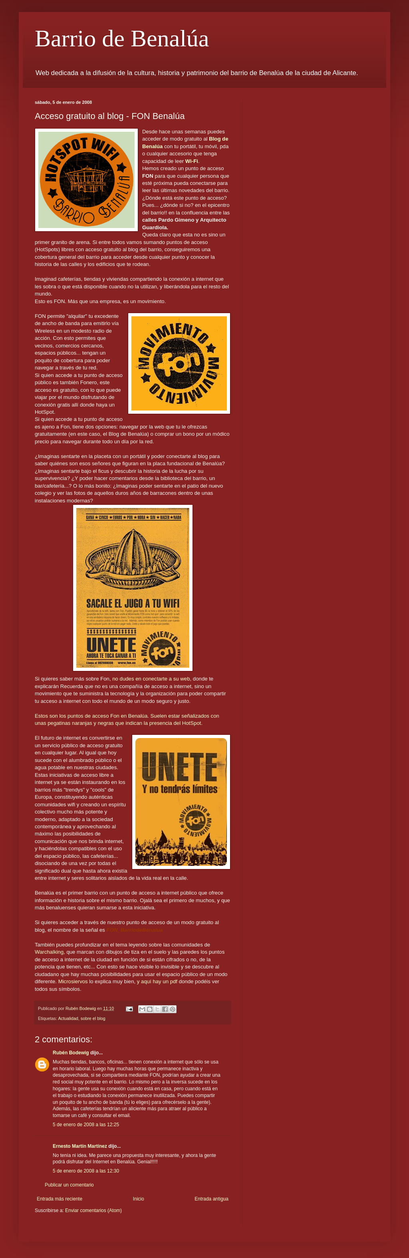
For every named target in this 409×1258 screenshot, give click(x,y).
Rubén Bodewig (71, 1053)
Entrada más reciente (59, 1199)
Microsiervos (73, 981)
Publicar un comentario (69, 1185)
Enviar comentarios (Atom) (93, 1210)
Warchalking (49, 952)
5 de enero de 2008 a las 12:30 (86, 1171)
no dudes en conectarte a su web (151, 679)
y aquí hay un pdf (157, 981)
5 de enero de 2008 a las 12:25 (86, 1124)
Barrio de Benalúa (122, 38)
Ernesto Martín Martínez (80, 1146)
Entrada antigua (211, 1199)
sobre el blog (93, 1018)
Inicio (138, 1199)
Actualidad (68, 1018)
